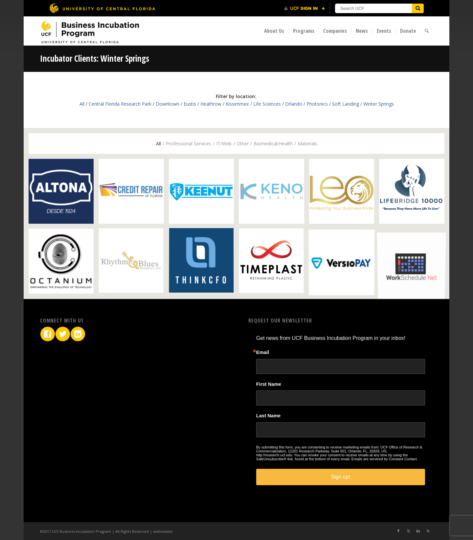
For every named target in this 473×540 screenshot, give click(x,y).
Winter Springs (378, 104)
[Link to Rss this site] (428, 531)
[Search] (426, 30)
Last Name (268, 415)
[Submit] (418, 8)
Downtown (167, 104)
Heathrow (210, 104)
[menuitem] (274, 30)
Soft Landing (345, 104)
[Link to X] (408, 531)
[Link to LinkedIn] (418, 531)
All (81, 104)
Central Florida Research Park (120, 104)
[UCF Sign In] (304, 8)
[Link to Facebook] (398, 531)
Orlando (293, 104)
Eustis (190, 104)
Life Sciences (267, 104)
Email (262, 352)
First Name (268, 384)
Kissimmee (237, 104)
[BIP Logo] (90, 31)
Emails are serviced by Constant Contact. (384, 459)
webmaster (163, 531)
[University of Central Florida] (102, 8)
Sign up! (340, 477)
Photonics (317, 104)
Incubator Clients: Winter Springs (94, 58)
